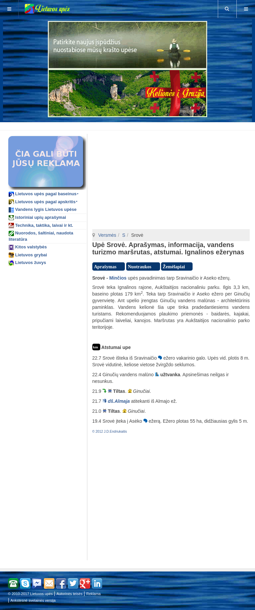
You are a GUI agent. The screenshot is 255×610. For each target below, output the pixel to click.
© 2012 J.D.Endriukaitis (109, 431)
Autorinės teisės (69, 594)
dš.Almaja (119, 401)
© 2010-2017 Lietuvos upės (30, 594)
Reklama (93, 594)
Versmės (107, 235)
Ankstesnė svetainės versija (33, 600)
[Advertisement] (129, 125)
